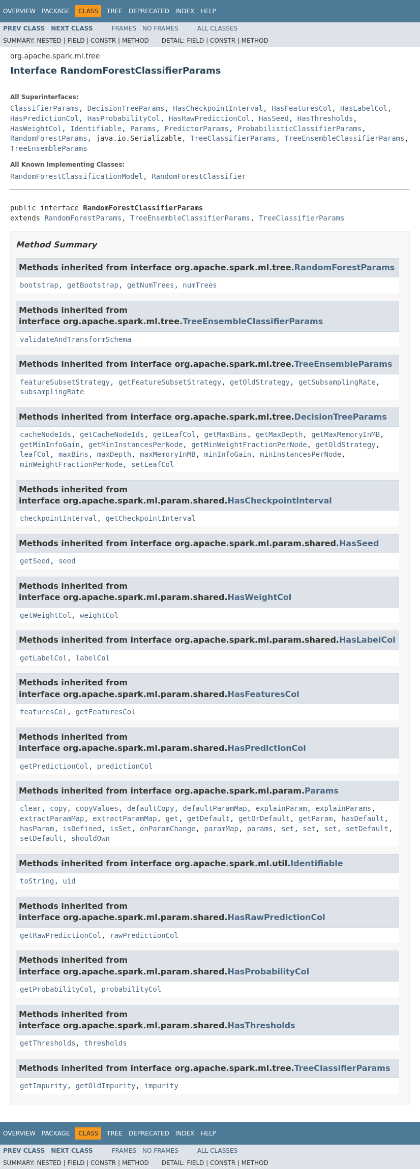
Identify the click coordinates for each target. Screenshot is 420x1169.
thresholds (105, 1043)
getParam (315, 818)
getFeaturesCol (106, 712)
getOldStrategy (260, 382)
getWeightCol (45, 615)
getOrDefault (264, 818)
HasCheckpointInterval (218, 108)
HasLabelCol (363, 108)
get (172, 818)
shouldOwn (90, 838)
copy (58, 808)
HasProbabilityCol (123, 118)
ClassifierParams (44, 108)
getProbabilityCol (56, 989)
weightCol (99, 615)
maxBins (73, 454)
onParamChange (168, 829)
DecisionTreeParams (126, 108)
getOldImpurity (106, 1086)
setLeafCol (152, 464)
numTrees (200, 285)
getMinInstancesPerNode (135, 444)
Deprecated (149, 11)
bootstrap (39, 285)
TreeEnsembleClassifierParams (344, 138)
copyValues (97, 808)
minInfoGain (227, 454)
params (260, 829)
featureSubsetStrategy (65, 382)
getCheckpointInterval (151, 518)
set (287, 829)
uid (69, 881)
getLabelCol (43, 658)
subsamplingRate (52, 392)
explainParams (344, 808)
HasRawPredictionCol (209, 118)
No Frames (160, 28)
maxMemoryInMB (168, 454)
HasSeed (274, 118)
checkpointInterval (58, 518)
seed (67, 561)
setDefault (367, 829)
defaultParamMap (215, 808)
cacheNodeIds (45, 434)
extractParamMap (52, 818)
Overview (19, 11)
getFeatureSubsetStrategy (169, 382)
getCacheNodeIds (112, 434)
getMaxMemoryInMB (345, 434)
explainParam (281, 808)
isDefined (82, 829)
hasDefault (362, 818)
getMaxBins (225, 434)
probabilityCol (131, 989)
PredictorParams (196, 128)
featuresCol (43, 712)
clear (30, 808)
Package (56, 11)
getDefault (208, 818)
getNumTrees (150, 285)
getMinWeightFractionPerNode (249, 444)
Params (143, 128)
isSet (120, 829)
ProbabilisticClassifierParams (299, 128)
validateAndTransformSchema (75, 339)
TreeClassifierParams (233, 138)
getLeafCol (174, 434)
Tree (115, 11)
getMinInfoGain (50, 444)
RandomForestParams (48, 138)
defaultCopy (150, 808)
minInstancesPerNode (300, 454)
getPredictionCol (54, 766)
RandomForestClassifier (199, 176)
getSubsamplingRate (337, 382)
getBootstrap (92, 285)
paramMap (221, 829)
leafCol (35, 454)
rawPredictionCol (144, 935)
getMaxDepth (279, 434)
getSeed (35, 561)
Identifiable (96, 128)
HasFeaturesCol (302, 108)
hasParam (37, 829)
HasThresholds (325, 118)
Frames (124, 28)
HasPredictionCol (44, 118)
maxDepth (114, 454)
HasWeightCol (36, 128)
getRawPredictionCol (60, 935)
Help (208, 11)
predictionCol (125, 766)
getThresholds (48, 1043)
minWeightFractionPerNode (71, 464)
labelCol (93, 658)
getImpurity (43, 1086)
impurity (161, 1086)
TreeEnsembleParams (48, 148)
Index (185, 11)
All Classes (217, 28)
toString (37, 881)
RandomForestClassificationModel (76, 176)
